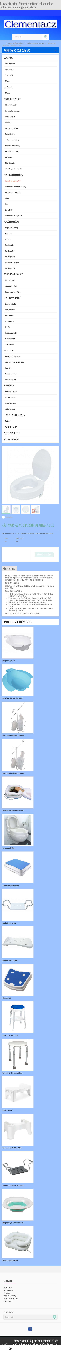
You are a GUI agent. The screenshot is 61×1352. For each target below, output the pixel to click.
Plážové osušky (9, 69)
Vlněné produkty (10, 409)
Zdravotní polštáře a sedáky (13, 169)
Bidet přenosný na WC (8, 660)
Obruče (7, 327)
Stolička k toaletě (7, 1110)
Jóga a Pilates (9, 315)
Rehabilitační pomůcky (13, 274)
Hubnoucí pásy (9, 321)
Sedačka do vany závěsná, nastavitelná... (13, 1185)
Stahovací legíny (10, 338)
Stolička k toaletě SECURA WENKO (12, 1148)
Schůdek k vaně (6, 998)
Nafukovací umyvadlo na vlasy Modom (12, 810)
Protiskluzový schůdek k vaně (10, 885)
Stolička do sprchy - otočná (10, 1035)
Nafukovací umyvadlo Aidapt (10, 1260)
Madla (7, 198)
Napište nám (7, 1287)
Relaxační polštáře (10, 403)
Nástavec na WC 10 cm (8, 848)
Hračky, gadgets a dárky (14, 415)
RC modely (8, 87)
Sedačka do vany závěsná (9, 923)
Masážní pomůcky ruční (12, 262)
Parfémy (7, 421)
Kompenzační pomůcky (15, 43)
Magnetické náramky (13, 140)
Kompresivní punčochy (11, 128)
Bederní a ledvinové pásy (12, 111)
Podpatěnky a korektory (12, 151)
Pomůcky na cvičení (12, 297)
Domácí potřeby (10, 63)
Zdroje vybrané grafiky (10, 1298)
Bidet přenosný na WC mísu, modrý (12, 698)
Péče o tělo (8, 350)
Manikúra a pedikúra (11, 374)
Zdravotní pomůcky (12, 99)
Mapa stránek (7, 1301)
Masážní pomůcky (11, 221)
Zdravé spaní (9, 385)
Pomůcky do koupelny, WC (35, 43)
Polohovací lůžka (11, 439)
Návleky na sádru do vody (12, 145)
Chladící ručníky (9, 309)
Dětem (7, 81)
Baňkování (8, 233)
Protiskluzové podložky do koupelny (15, 186)
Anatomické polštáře (11, 391)
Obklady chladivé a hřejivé (12, 292)
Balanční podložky (10, 304)
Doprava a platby (8, 1290)
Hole (6, 204)
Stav (6, 542)
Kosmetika (8, 368)
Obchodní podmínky (9, 1295)
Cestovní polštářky (10, 397)
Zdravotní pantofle (10, 163)
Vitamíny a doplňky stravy (12, 356)
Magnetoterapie (10, 134)
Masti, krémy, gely (10, 379)
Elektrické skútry (11, 433)
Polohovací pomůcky (11, 286)
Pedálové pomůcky (10, 280)
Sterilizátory (9, 75)
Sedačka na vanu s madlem (9, 960)
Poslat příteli (8, 517)
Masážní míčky (9, 245)
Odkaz (6, 538)
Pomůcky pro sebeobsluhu (12, 192)
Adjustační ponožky (10, 105)
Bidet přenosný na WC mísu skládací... (13, 1222)
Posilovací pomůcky (11, 333)
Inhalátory (8, 122)
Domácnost (9, 57)
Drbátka (7, 239)
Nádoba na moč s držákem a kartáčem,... (13, 735)
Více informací (9, 568)
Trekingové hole (9, 344)
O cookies (6, 1293)
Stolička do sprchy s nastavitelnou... (12, 1073)
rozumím (5, 1344)
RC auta (7, 93)
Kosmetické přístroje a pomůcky (14, 362)
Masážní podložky (10, 256)
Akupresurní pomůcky (11, 227)
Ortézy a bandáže (10, 116)
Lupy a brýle (8, 210)
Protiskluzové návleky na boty (13, 215)
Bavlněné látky (10, 427)
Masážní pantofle (10, 251)
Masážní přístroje (10, 268)
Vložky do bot (9, 157)
